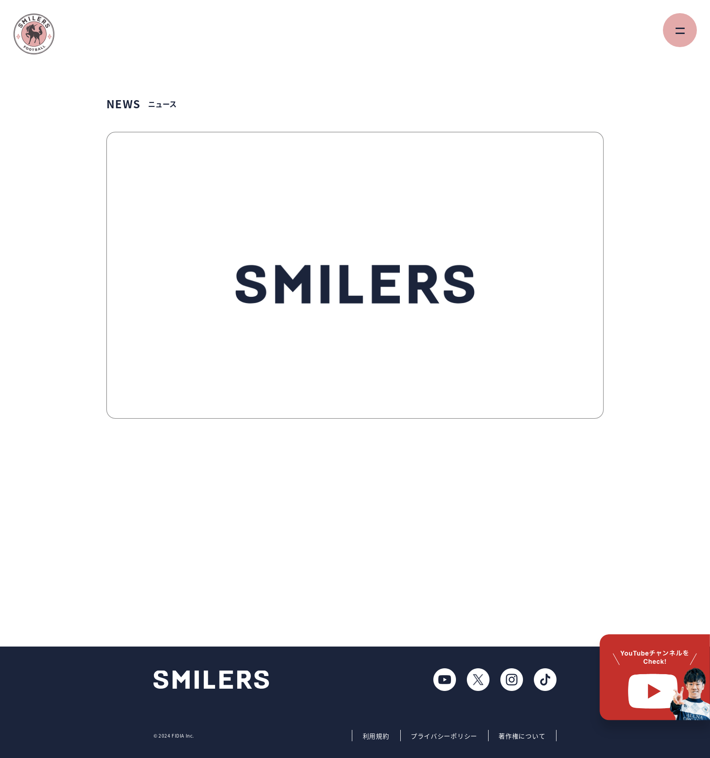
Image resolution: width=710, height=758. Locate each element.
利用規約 (376, 735)
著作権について (522, 735)
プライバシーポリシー (444, 735)
